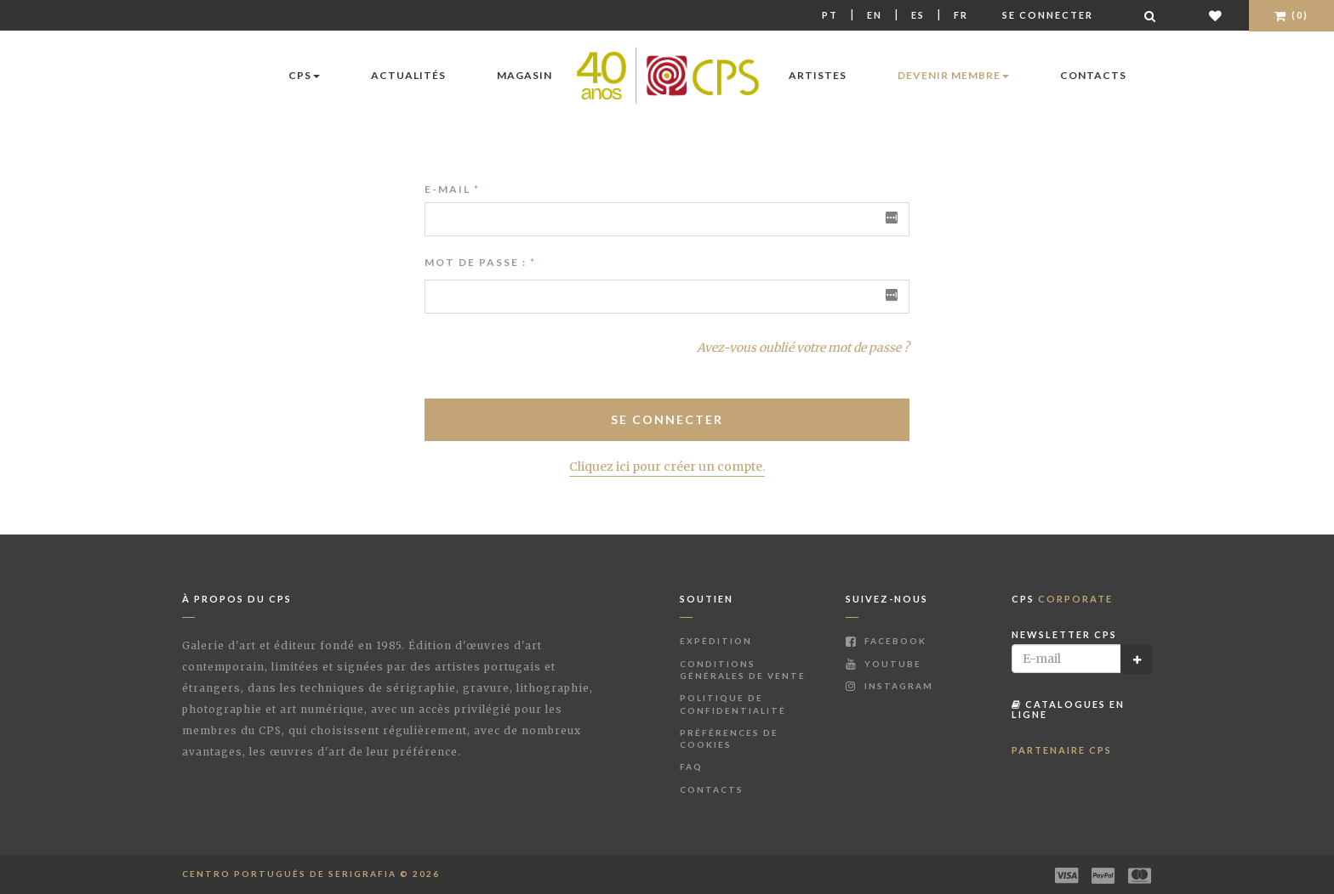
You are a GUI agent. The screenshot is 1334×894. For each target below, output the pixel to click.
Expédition (716, 641)
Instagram (889, 686)
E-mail (452, 189)
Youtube (883, 664)
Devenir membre (953, 75)
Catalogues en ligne (1068, 709)
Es (918, 14)
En (874, 14)
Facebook (886, 641)
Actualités (408, 75)
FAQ (691, 766)
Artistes (818, 75)
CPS (304, 75)
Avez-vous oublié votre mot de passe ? (803, 347)
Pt (830, 14)
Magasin (524, 75)
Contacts (1093, 75)
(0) (1291, 14)
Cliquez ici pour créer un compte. (667, 466)
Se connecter (1047, 14)
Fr (961, 14)
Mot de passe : (476, 262)
